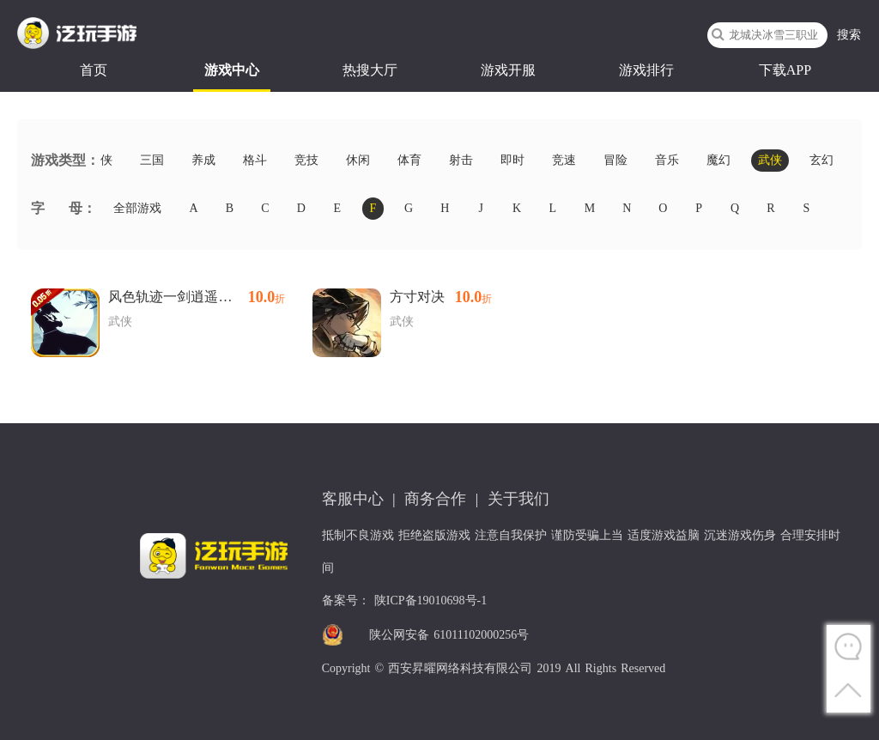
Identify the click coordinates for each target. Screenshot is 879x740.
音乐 (667, 160)
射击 (461, 160)
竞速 (564, 160)
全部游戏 (137, 208)
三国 (152, 160)
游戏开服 (508, 70)
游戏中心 (231, 70)
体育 (409, 160)
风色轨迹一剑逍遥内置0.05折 (196, 297)
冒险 (615, 160)
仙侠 (100, 160)
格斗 (255, 160)
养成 (203, 160)
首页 (93, 70)
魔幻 (718, 160)
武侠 (770, 160)
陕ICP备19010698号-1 (430, 600)
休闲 (358, 160)
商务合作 (435, 498)
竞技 (306, 160)
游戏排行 (646, 70)
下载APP (785, 70)
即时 (512, 160)
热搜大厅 (370, 70)
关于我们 (518, 498)
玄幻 (821, 160)
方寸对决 (441, 297)
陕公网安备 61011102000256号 (449, 634)
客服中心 (353, 498)
